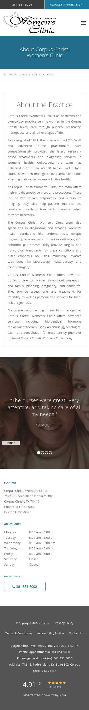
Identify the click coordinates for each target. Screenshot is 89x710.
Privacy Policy (64, 623)
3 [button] (46, 452)
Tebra (62, 695)
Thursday (34, 548)
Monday (34, 532)
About (50, 74)
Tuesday (34, 537)
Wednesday (34, 543)
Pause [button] (11, 443)
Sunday (34, 564)
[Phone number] (25, 586)
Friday (34, 553)
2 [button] (42, 452)
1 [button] (38, 452)
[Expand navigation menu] (83, 23)
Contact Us (76, 633)
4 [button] (50, 452)
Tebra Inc (43, 623)
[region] (44, 408)
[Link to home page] (39, 23)
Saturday (34, 559)
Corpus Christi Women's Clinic (22, 74)
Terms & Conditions (18, 633)
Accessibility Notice (50, 633)
